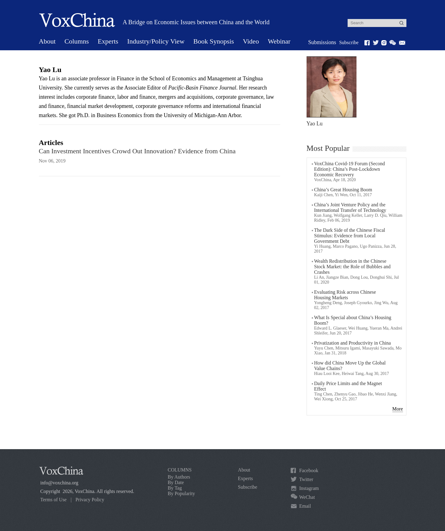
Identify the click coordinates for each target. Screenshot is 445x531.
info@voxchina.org (59, 482)
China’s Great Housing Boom (343, 189)
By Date (176, 482)
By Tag (175, 488)
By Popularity (181, 493)
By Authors (179, 476)
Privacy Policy (89, 499)
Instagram (309, 488)
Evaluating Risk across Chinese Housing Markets (345, 294)
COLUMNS (180, 469)
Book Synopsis (213, 41)
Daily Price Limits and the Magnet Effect (348, 386)
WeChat (307, 497)
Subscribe (348, 42)
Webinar (279, 41)
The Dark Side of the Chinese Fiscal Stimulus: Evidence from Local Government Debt (349, 235)
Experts (108, 41)
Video (251, 41)
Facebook (308, 470)
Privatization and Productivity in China (352, 343)
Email (305, 506)
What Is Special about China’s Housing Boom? (352, 320)
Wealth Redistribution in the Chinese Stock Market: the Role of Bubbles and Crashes (352, 266)
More (397, 408)
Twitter (306, 479)
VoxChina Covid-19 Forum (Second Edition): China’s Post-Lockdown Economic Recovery (349, 169)
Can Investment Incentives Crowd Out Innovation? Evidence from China (137, 151)
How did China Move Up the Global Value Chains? (350, 365)
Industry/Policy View (155, 41)
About (47, 41)
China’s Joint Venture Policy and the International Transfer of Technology (350, 207)
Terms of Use (53, 499)
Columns (77, 41)
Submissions (322, 42)
